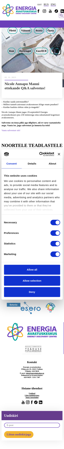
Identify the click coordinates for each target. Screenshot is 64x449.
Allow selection (32, 280)
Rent (11, 51)
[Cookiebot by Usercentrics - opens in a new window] (40, 154)
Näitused (25, 30)
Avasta (38, 30)
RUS (46, 4)
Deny (32, 291)
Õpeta (51, 30)
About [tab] (52, 163)
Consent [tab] (11, 163)
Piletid (12, 30)
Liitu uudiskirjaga (32, 395)
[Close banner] (59, 154)
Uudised (32, 393)
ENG (53, 4)
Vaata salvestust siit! (11, 130)
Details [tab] (32, 163)
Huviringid (25, 51)
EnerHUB (41, 51)
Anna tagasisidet (32, 397)
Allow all (32, 269)
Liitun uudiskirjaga (19, 434)
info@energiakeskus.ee (35, 373)
